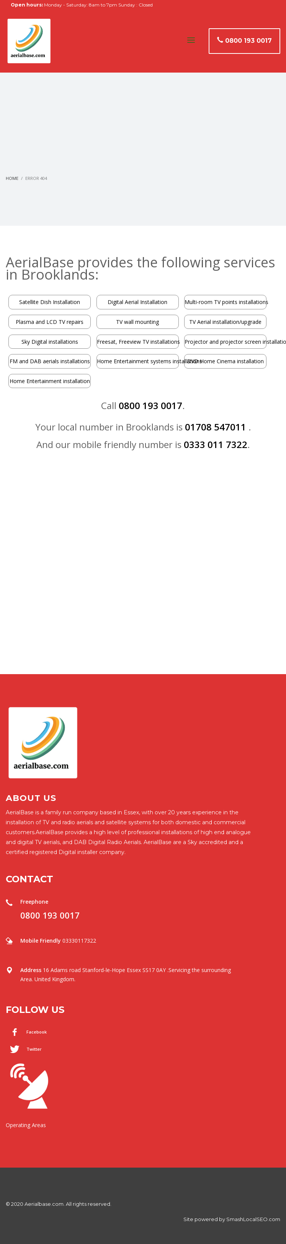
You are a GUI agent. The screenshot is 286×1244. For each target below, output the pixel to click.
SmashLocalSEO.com (253, 1219)
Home (12, 178)
